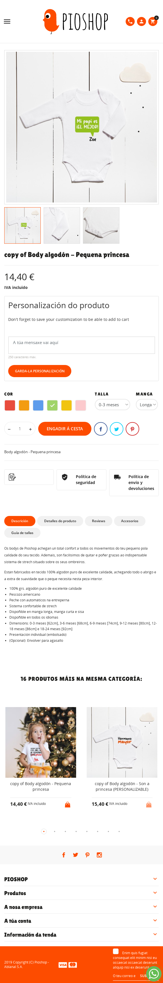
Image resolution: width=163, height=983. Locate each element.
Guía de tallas (22, 532)
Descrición (19, 520)
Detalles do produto (60, 520)
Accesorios (129, 520)
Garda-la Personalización (40, 371)
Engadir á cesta (65, 428)
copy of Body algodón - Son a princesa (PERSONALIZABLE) (122, 786)
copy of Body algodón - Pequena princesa (40, 786)
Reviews (98, 520)
